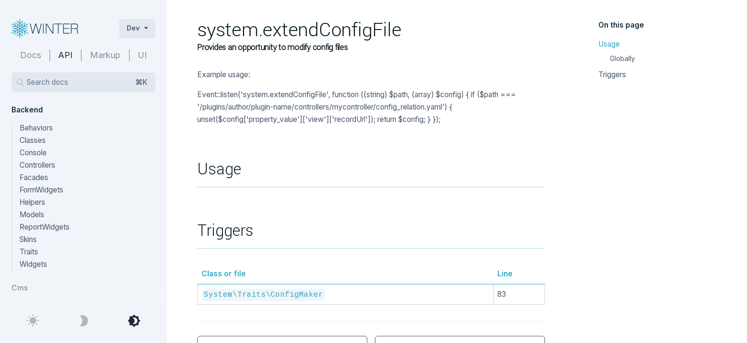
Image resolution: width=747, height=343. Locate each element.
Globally (622, 58)
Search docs (87, 82)
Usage (609, 44)
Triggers (612, 74)
